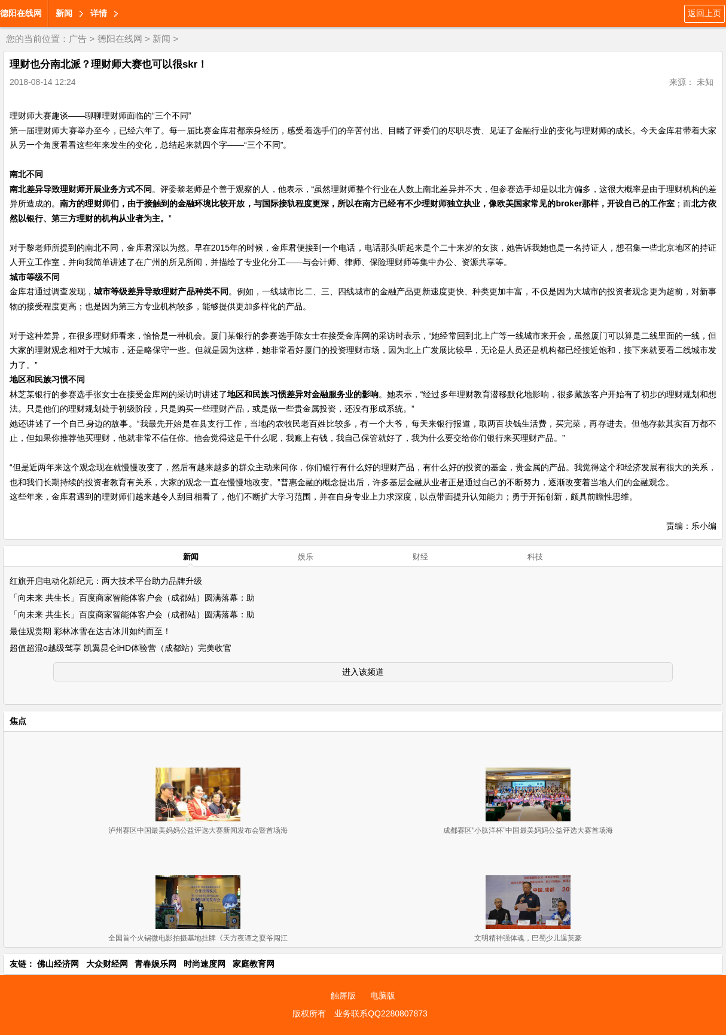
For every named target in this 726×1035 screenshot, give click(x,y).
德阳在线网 (21, 13)
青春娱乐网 (155, 964)
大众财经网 (107, 964)
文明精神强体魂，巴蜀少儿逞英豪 (528, 938)
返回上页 (704, 13)
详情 (98, 13)
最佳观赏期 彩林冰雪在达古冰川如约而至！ (90, 631)
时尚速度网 (204, 964)
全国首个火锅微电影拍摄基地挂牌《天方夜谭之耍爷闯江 (198, 938)
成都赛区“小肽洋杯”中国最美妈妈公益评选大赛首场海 (528, 830)
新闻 (64, 13)
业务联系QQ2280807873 (381, 1013)
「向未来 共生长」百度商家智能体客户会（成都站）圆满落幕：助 (132, 597)
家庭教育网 (253, 964)
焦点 (18, 721)
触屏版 (343, 995)
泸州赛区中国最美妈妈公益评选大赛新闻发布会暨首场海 (198, 830)
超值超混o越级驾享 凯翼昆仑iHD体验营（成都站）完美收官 (120, 648)
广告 (78, 39)
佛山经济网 (58, 964)
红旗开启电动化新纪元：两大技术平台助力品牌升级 (106, 581)
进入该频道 (363, 672)
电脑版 (382, 995)
